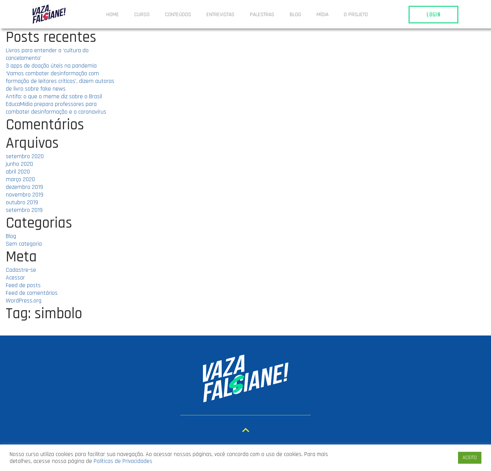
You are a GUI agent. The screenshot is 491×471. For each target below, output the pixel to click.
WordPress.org (23, 301)
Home (112, 14)
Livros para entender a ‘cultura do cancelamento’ (47, 54)
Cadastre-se (21, 270)
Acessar (15, 278)
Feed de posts (23, 285)
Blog (295, 14)
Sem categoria (24, 244)
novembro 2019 (24, 195)
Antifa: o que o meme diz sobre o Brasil (54, 97)
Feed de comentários (32, 293)
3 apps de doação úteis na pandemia (51, 66)
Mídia (322, 14)
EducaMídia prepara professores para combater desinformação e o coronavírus (56, 108)
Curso (142, 14)
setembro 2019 (24, 210)
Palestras (262, 14)
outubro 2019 (22, 202)
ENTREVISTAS (220, 14)
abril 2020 (18, 172)
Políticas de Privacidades (123, 461)
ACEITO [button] (470, 457)
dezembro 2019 (24, 187)
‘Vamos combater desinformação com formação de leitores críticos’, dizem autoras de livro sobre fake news (60, 81)
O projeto (356, 14)
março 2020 (20, 179)
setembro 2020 (25, 156)
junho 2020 (19, 164)
